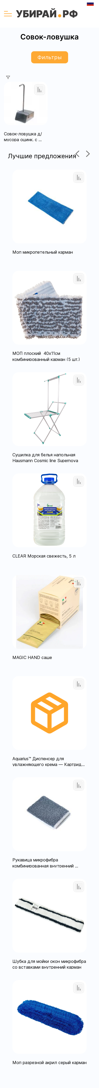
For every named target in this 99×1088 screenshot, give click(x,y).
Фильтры (49, 57)
